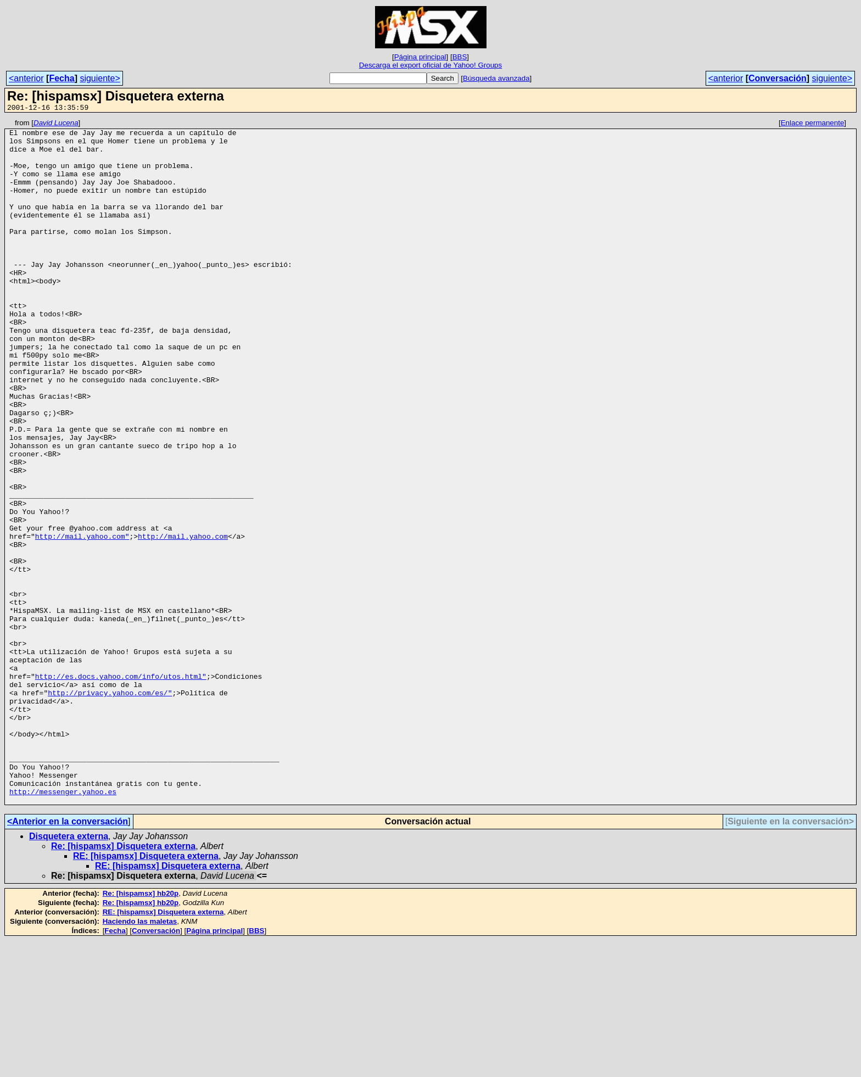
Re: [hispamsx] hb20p (141, 1030)
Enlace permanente (813, 124)
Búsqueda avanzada (496, 78)
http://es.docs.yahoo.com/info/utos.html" (120, 788)
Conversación (777, 78)
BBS (459, 57)
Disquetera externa (68, 973)
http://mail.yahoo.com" (82, 620)
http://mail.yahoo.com (183, 620)
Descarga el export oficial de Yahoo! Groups (430, 65)
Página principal (420, 57)
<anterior (26, 78)
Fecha (61, 78)
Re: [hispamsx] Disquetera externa (123, 982)
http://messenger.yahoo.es (62, 926)
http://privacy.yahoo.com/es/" (110, 808)
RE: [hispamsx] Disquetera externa (146, 992)
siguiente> (100, 78)
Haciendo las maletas (140, 1058)
